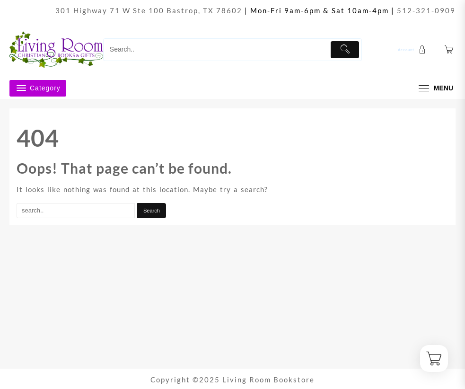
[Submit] (345, 49)
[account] (413, 49)
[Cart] (449, 50)
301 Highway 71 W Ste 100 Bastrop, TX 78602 (148, 10)
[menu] (434, 88)
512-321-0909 (426, 10)
